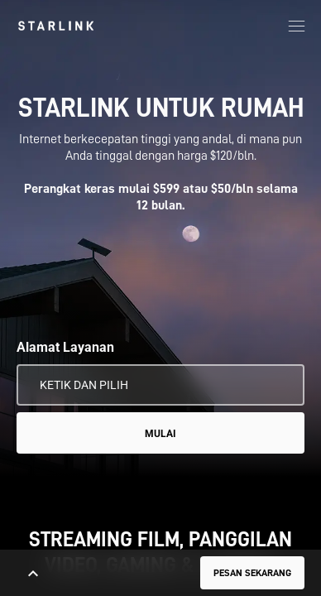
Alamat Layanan (65, 347)
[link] (56, 26)
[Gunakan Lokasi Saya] (280, 385)
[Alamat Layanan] (160, 385)
